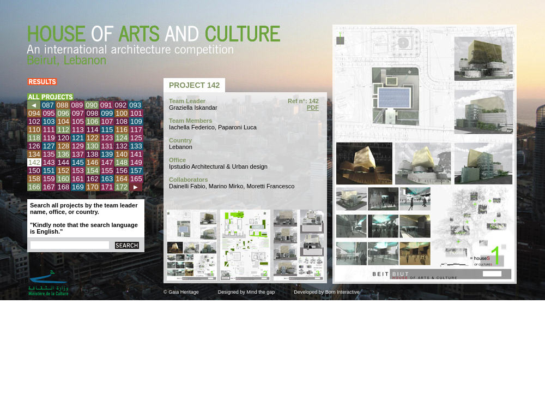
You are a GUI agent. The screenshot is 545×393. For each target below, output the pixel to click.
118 (34, 138)
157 (136, 170)
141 (136, 154)
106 (93, 121)
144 (63, 162)
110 (34, 130)
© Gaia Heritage (181, 292)
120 (63, 138)
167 (49, 187)
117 (136, 130)
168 (63, 187)
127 (49, 146)
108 (122, 121)
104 (63, 121)
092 (121, 105)
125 (136, 138)
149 (136, 162)
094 (34, 113)
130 (93, 146)
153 (78, 170)
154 (93, 170)
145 (78, 162)
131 (107, 146)
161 (78, 179)
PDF (313, 107)
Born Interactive (342, 292)
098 (93, 113)
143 (49, 162)
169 (78, 187)
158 (34, 179)
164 (122, 179)
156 (122, 170)
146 (93, 162)
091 (106, 105)
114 (93, 130)
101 (136, 113)
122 (93, 138)
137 (78, 154)
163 (107, 179)
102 (34, 121)
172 (122, 187)
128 (63, 146)
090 (92, 105)
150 (34, 170)
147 (107, 162)
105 (78, 121)
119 (49, 138)
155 (107, 170)
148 (122, 162)
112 (63, 130)
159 (49, 179)
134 (34, 154)
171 (107, 187)
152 (63, 170)
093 (135, 105)
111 (49, 130)
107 (107, 121)
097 (78, 113)
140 (122, 154)
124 (122, 138)
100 (122, 113)
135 (49, 154)
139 (107, 154)
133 (136, 146)
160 (63, 179)
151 (49, 170)
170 (93, 187)
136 (63, 154)
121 (78, 138)
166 (34, 187)
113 (78, 130)
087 (48, 105)
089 (77, 105)
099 (107, 113)
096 (63, 113)
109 (136, 121)
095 (49, 113)
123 (107, 138)
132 (122, 146)
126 (34, 146)
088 (63, 105)
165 (136, 179)
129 (78, 146)
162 (93, 179)
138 (93, 154)
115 (107, 130)
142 (34, 162)
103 (49, 121)
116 (122, 130)
